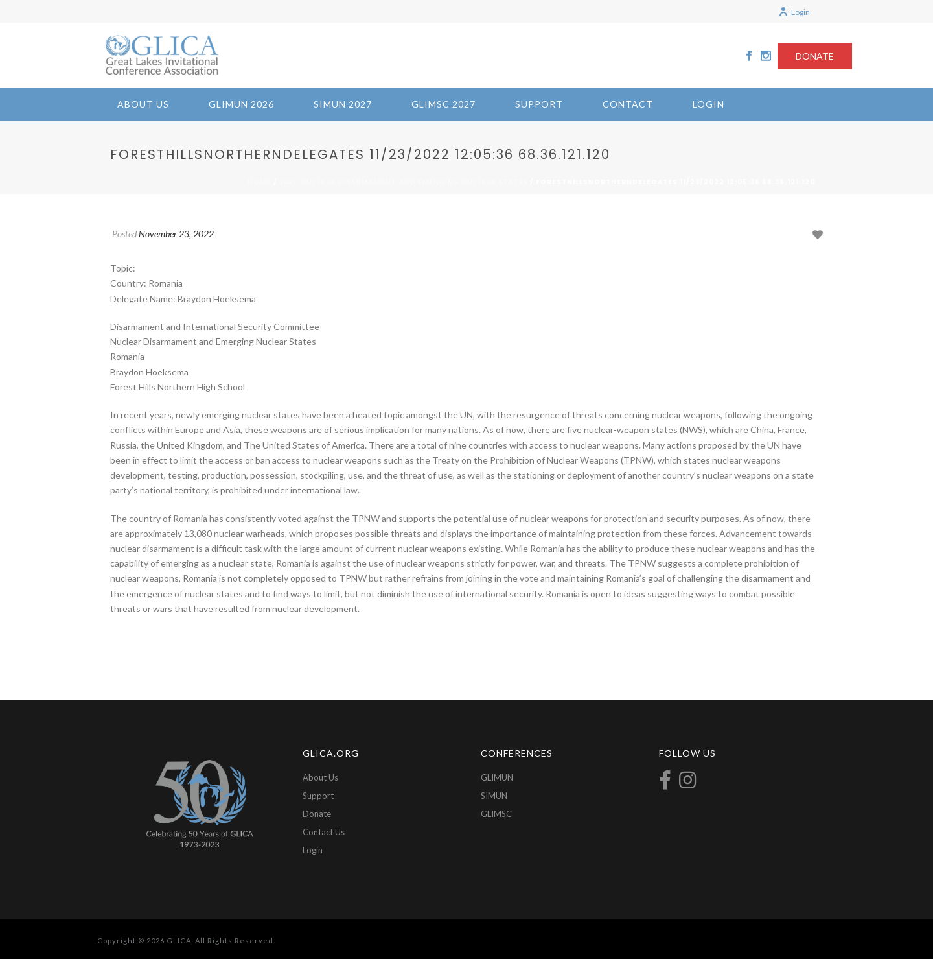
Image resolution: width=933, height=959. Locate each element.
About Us (143, 104)
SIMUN (494, 795)
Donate (317, 814)
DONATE (815, 56)
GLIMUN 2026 (241, 104)
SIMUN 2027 (343, 104)
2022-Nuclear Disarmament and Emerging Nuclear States (403, 181)
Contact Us (324, 832)
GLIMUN (497, 777)
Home (259, 181)
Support (539, 104)
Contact (628, 104)
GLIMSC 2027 (443, 104)
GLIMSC (496, 814)
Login (794, 12)
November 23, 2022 (176, 233)
